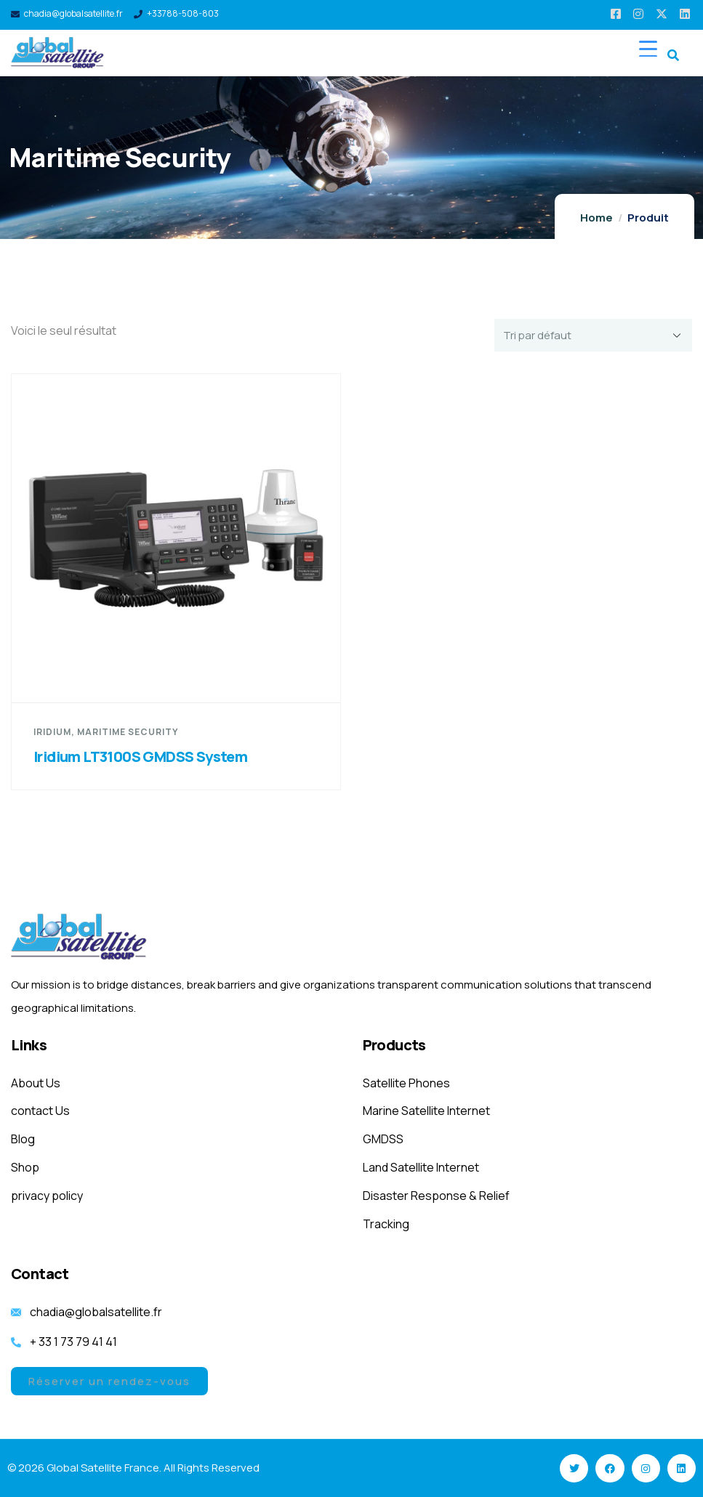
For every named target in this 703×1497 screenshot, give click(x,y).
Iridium (52, 732)
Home (596, 217)
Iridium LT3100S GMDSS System (140, 756)
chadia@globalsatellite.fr (73, 13)
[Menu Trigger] (648, 48)
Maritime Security (127, 732)
